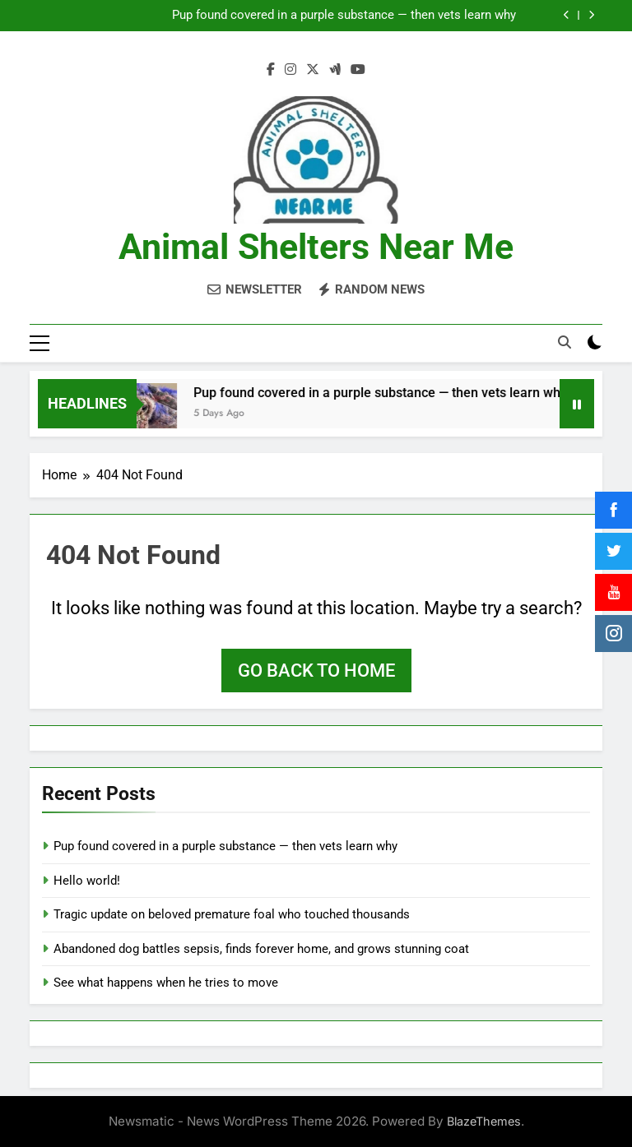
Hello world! (86, 879)
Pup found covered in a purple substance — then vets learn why (344, 15)
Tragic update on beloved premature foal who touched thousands (231, 913)
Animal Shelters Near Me (316, 246)
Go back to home (316, 669)
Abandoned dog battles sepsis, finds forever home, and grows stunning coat (261, 947)
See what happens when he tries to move (165, 981)
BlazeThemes (484, 1120)
